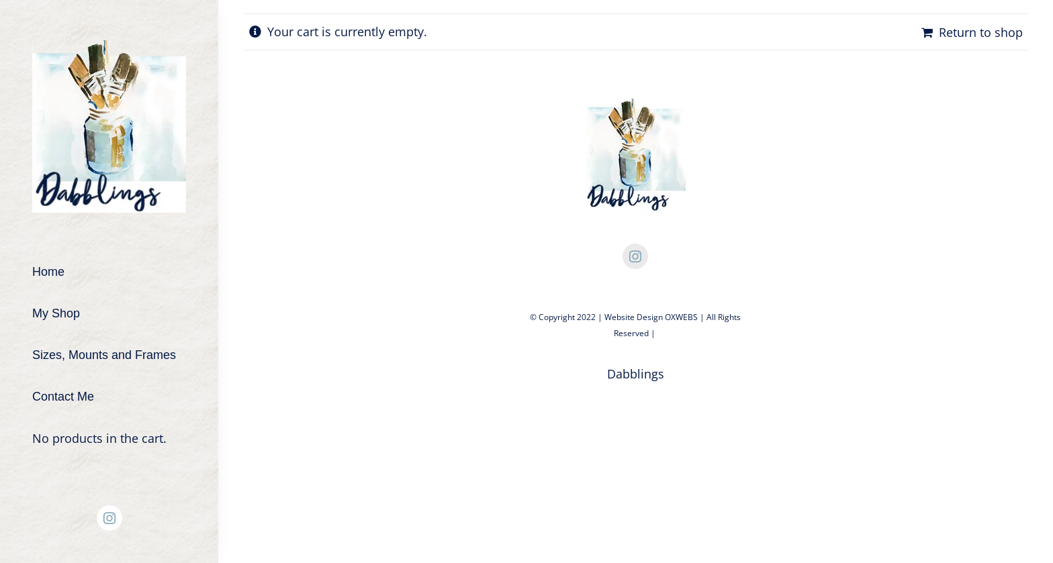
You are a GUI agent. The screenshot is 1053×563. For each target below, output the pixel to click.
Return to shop (981, 32)
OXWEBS (681, 317)
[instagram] (109, 518)
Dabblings (635, 374)
